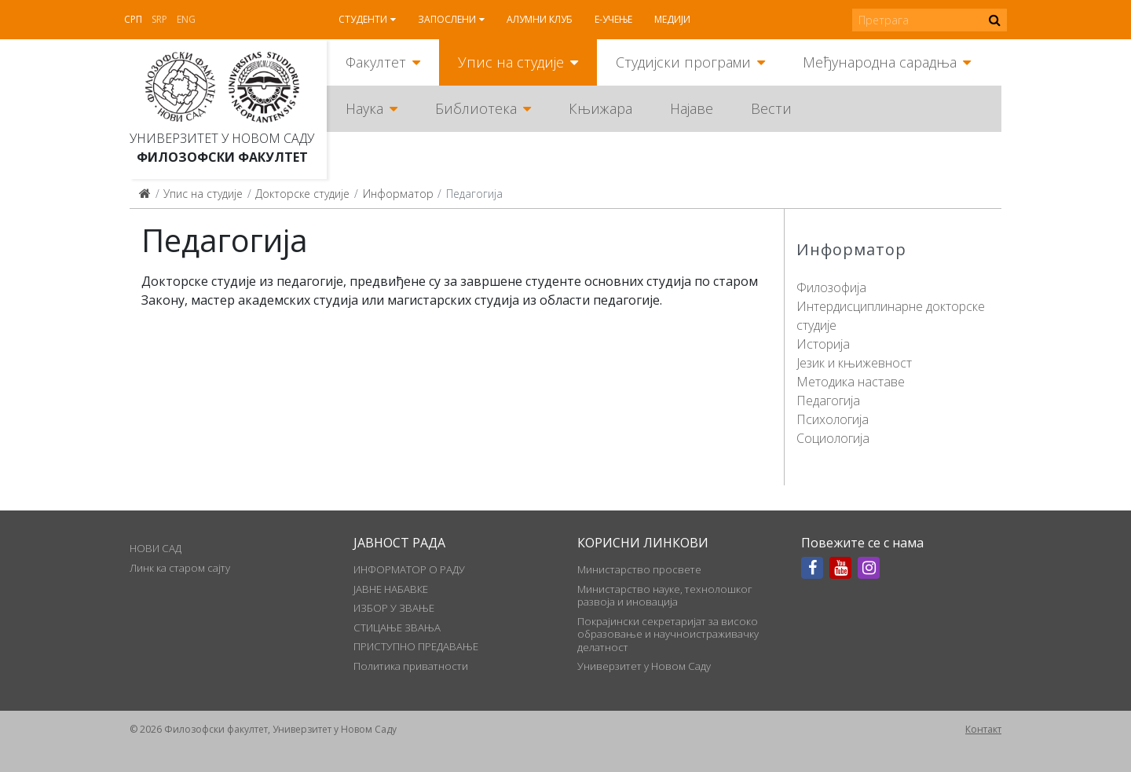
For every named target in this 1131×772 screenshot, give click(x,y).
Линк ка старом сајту (180, 568)
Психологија (832, 419)
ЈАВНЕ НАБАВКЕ (390, 589)
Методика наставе (850, 381)
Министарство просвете (639, 569)
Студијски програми (683, 62)
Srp (159, 19)
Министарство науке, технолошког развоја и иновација (664, 595)
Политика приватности (410, 666)
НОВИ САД (155, 548)
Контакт (983, 729)
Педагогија (828, 400)
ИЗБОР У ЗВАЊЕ (393, 608)
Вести (771, 108)
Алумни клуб (540, 19)
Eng (186, 19)
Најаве (691, 108)
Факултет (376, 62)
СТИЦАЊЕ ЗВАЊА (397, 627)
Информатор (398, 193)
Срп (133, 19)
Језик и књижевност (854, 362)
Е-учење (613, 19)
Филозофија (831, 287)
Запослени (447, 19)
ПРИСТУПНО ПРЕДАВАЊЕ (415, 646)
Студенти (363, 19)
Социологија (832, 438)
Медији (672, 19)
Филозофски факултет (222, 157)
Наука (364, 108)
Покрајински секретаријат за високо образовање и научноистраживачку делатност (668, 634)
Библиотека (476, 108)
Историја (823, 344)
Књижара (600, 108)
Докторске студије (302, 193)
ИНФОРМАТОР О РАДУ (409, 569)
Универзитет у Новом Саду (222, 138)
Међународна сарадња (880, 62)
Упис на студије (511, 62)
